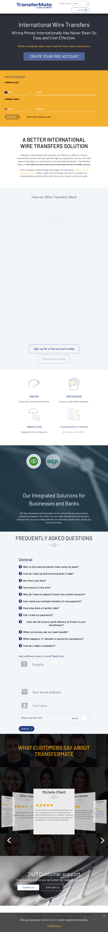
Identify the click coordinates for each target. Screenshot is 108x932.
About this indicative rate (39, 117)
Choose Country (65, 3)
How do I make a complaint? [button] (39, 645)
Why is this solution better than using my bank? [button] (51, 566)
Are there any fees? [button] (34, 580)
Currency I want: (12, 99)
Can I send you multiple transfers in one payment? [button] (52, 601)
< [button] (9, 839)
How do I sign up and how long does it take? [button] (48, 573)
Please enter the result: (32, 718)
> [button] (102, 839)
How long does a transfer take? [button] (41, 608)
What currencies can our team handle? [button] (45, 632)
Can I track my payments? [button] (38, 615)
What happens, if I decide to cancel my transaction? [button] (53, 638)
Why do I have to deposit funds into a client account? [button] (54, 594)
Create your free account (54, 56)
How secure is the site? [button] (37, 587)
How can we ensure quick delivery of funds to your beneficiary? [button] (56, 623)
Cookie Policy (54, 925)
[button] (80, 10)
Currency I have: (12, 82)
